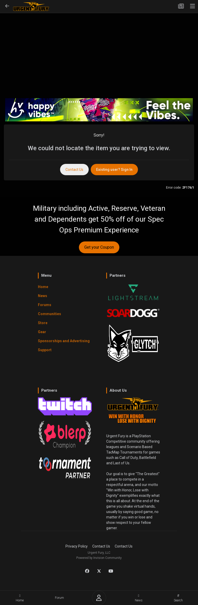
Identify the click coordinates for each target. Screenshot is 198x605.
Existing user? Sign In (114, 169)
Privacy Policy (76, 546)
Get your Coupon (99, 247)
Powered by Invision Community (99, 558)
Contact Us (74, 169)
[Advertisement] (99, 52)
